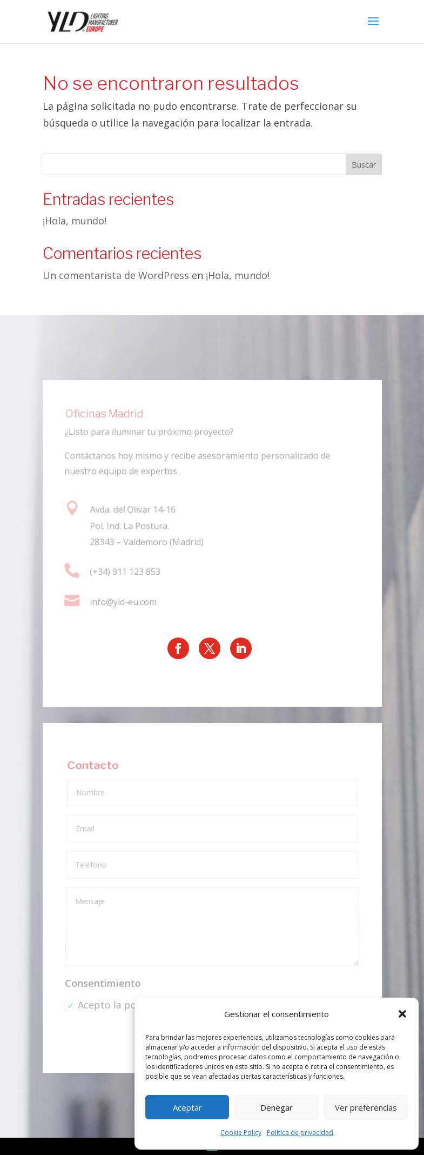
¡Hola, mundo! (74, 220)
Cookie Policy (240, 1132)
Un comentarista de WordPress (116, 275)
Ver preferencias (366, 1107)
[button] (402, 1013)
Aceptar (187, 1107)
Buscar (364, 165)
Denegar (276, 1107)
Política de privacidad (300, 1132)
